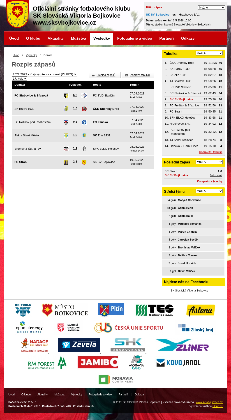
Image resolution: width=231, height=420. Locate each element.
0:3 (75, 121)
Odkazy (188, 38)
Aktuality (56, 38)
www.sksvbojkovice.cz (209, 402)
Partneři (166, 38)
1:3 (75, 135)
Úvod (14, 38)
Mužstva (78, 38)
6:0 (75, 95)
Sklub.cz (218, 406)
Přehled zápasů (106, 75)
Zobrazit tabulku (140, 75)
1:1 (75, 148)
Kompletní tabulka (210, 152)
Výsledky (101, 38)
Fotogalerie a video (134, 38)
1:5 (75, 108)
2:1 (75, 161)
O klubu (33, 38)
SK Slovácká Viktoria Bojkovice (189, 290)
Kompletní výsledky (209, 181)
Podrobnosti (216, 175)
